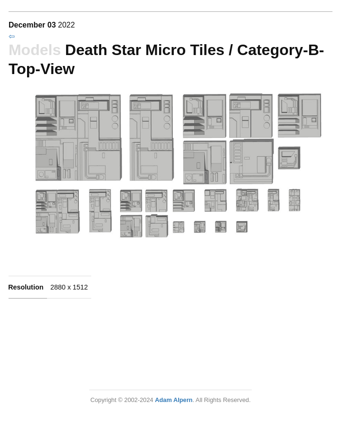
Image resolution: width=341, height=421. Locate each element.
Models (35, 49)
